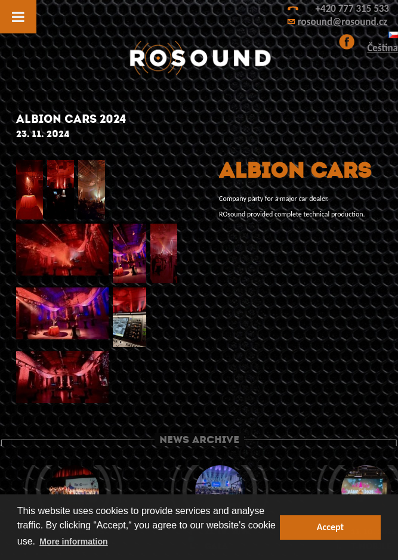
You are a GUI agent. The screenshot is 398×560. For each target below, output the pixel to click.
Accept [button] (330, 527)
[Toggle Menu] (18, 16)
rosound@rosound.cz (342, 22)
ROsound (199, 58)
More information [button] (73, 541)
